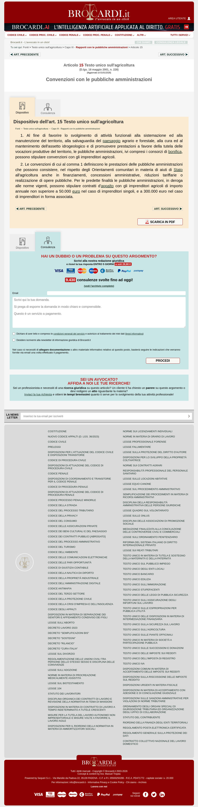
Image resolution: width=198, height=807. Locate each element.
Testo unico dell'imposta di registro (149, 658)
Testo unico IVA (134, 663)
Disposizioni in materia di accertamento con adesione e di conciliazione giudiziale (154, 692)
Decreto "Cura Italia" (63, 648)
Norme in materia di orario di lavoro (149, 436)
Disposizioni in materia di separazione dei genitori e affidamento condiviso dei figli (78, 616)
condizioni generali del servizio (69, 333)
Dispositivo (22, 243)
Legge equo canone (137, 483)
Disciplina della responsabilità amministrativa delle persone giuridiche (152, 504)
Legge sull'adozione (62, 670)
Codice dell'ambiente (63, 552)
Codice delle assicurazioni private (73, 526)
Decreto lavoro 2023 (63, 627)
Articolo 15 (137, 47)
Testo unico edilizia (137, 579)
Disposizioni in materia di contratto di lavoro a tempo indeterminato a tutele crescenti (81, 708)
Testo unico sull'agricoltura (47, 47)
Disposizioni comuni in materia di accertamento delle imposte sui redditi (151, 670)
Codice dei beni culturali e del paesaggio (77, 531)
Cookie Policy (117, 782)
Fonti (26, 47)
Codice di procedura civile (67, 460)
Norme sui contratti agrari (142, 465)
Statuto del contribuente (141, 717)
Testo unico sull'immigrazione (144, 584)
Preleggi (54, 446)
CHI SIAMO (143, 42)
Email (15, 293)
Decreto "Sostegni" (62, 638)
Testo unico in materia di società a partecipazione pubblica (147, 641)
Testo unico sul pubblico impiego (146, 563)
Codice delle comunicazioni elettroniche (77, 557)
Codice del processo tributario (71, 510)
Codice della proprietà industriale (73, 578)
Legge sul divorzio (61, 653)
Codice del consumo (62, 520)
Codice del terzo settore (66, 593)
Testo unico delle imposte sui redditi (149, 653)
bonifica (175, 151)
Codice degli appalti (62, 609)
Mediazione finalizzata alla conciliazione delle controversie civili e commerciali (152, 530)
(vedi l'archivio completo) (99, 285)
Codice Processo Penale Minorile (72, 500)
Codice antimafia (60, 588)
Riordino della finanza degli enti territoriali (155, 722)
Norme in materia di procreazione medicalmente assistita (72, 676)
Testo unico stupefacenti (141, 589)
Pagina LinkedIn (162, 793)
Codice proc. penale (96, 35)
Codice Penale (68, 35)
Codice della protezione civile (70, 598)
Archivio (142, 782)
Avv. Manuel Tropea (110, 774)
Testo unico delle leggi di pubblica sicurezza (155, 594)
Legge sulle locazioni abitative (145, 478)
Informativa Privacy (97, 782)
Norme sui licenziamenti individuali (147, 431)
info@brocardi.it (77, 782)
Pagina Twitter (154, 793)
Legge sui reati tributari (140, 550)
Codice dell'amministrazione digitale (74, 583)
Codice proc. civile (41, 35)
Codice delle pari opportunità (70, 562)
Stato (178, 170)
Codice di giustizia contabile (68, 567)
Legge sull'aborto (61, 622)
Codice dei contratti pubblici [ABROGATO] (77, 536)
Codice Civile (16, 35)
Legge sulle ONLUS (136, 515)
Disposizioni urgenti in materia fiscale (150, 685)
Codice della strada (62, 505)
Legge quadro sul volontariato (146, 510)
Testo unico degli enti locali (143, 568)
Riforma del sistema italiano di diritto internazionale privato (150, 544)
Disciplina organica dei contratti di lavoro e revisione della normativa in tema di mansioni (80, 700)
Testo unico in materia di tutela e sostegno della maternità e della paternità (154, 557)
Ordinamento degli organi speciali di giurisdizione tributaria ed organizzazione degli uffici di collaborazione (153, 709)
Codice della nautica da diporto (71, 572)
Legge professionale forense (144, 441)
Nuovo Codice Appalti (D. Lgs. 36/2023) (73, 436)
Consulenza (48, 108)
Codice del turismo (61, 546)
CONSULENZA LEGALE (170, 42)
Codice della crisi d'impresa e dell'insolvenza (80, 604)
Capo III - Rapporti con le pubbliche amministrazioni (75, 129)
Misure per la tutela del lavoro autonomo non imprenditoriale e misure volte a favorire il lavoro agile (81, 718)
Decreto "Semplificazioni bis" (68, 633)
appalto (107, 186)
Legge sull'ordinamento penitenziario (150, 537)
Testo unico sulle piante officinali (148, 634)
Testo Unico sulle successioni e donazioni (153, 648)
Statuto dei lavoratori (64, 693)
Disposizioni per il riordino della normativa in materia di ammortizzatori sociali (80, 727)
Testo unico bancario (138, 574)
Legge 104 (55, 688)
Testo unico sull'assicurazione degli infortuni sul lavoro (149, 601)
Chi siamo (131, 782)
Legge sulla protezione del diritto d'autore (155, 452)
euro (76, 191)
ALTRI (140, 35)
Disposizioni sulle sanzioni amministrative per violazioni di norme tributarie (156, 700)
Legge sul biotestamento (66, 683)
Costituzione (123, 35)
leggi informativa (134, 333)
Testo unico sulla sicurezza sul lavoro (151, 624)
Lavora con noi (99, 786)
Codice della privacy (63, 515)
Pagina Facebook (145, 793)
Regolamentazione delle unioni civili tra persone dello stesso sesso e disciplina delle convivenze (81, 662)
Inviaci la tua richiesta (38, 394)
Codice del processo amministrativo (74, 541)
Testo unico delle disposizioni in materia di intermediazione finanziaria (153, 618)
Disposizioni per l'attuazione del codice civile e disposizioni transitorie (81, 453)
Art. (26, 54)
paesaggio (111, 141)
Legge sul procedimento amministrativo (151, 489)
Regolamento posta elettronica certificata (154, 727)
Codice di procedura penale (68, 486)
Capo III (96, 47)
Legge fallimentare (137, 446)
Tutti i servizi (179, 35)
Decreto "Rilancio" (61, 643)
